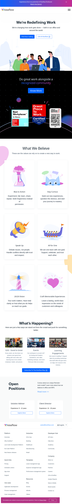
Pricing (6, 464)
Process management (10, 490)
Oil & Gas (29, 437)
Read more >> (43, 392)
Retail (27, 452)
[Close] (66, 2)
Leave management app (33, 464)
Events (28, 486)
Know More (36, 90)
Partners (50, 467)
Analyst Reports (52, 479)
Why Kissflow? (8, 441)
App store (7, 471)
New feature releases (10, 452)
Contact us (51, 490)
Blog (27, 483)
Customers (51, 464)
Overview (7, 437)
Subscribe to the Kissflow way (36, 370)
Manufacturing (30, 448)
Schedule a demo (9, 467)
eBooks (28, 490)
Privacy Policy (43, 500)
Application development (11, 486)
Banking (28, 441)
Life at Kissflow (52, 475)
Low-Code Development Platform (13, 445)
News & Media (52, 483)
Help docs (51, 441)
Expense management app (33, 467)
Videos (28, 494)
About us (50, 460)
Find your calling (27, 37)
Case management (9, 494)
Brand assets (51, 487)
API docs (50, 437)
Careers (50, 471)
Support (6, 475)
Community (51, 448)
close (52, 500)
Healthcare (29, 445)
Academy (50, 445)
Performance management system (36, 471)
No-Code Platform (9, 448)
